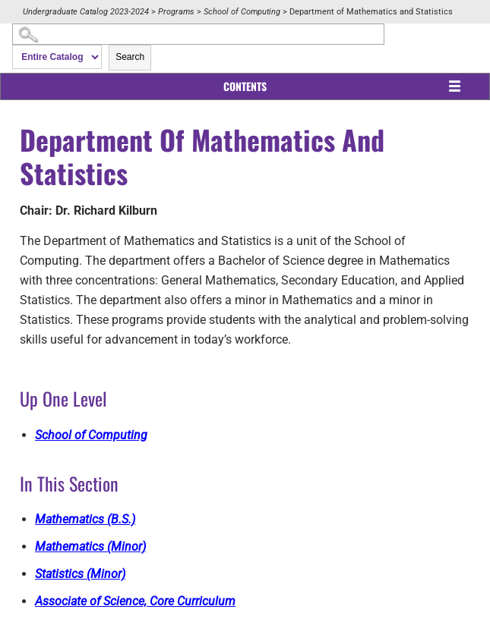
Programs (176, 12)
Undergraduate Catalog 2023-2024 (86, 12)
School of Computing (242, 12)
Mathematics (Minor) (90, 546)
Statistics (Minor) (80, 574)
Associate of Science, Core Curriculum (135, 601)
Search (129, 57)
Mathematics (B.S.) (85, 519)
